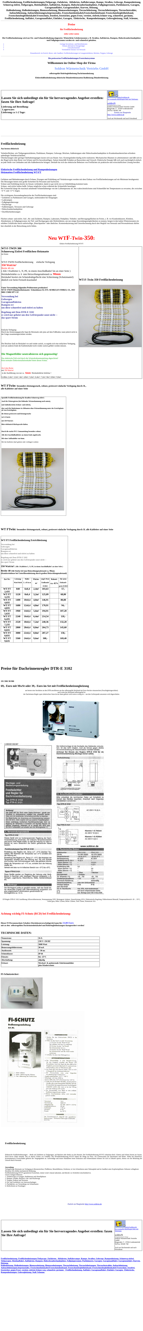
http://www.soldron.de (115, 115)
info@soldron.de (123, 97)
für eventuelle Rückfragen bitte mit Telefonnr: (122, 99)
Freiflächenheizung (13, 143)
